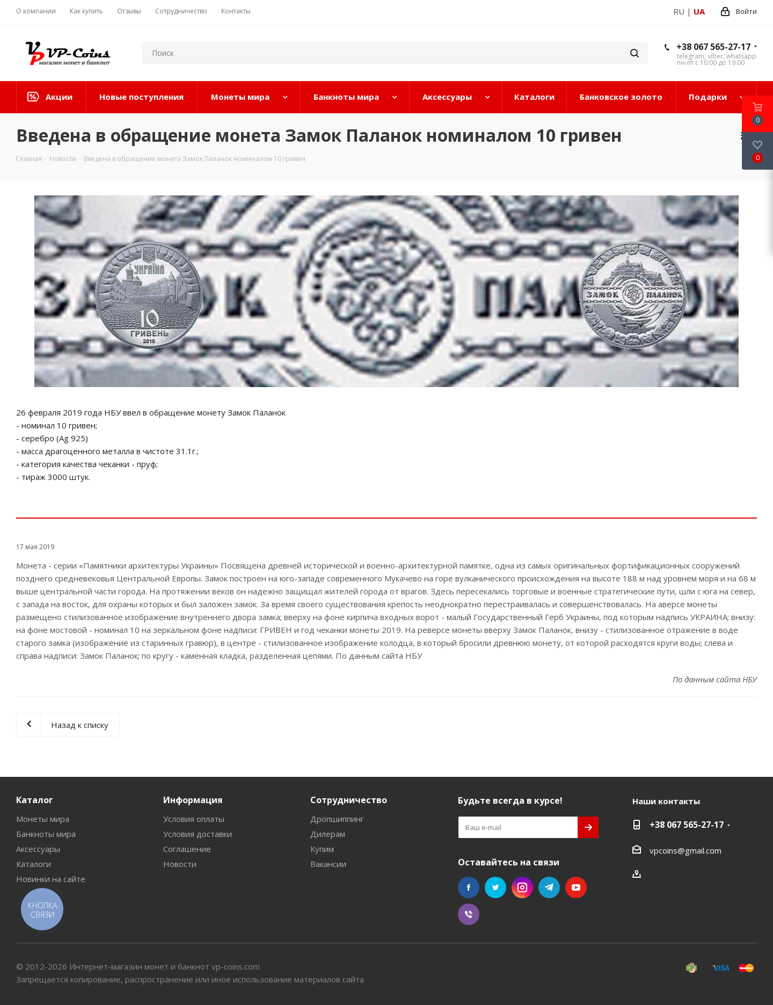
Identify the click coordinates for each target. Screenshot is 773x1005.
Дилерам (327, 833)
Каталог (34, 800)
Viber (468, 914)
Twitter (495, 887)
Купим (322, 848)
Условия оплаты (193, 818)
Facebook (468, 887)
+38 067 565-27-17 (713, 47)
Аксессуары (38, 848)
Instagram (522, 887)
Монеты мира (42, 818)
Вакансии (328, 863)
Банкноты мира (46, 833)
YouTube (576, 887)
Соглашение (187, 848)
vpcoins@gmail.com (685, 850)
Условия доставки (197, 833)
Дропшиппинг (337, 818)
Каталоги (33, 863)
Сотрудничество (348, 800)
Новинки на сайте (50, 878)
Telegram (549, 887)
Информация (193, 800)
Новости (179, 863)
